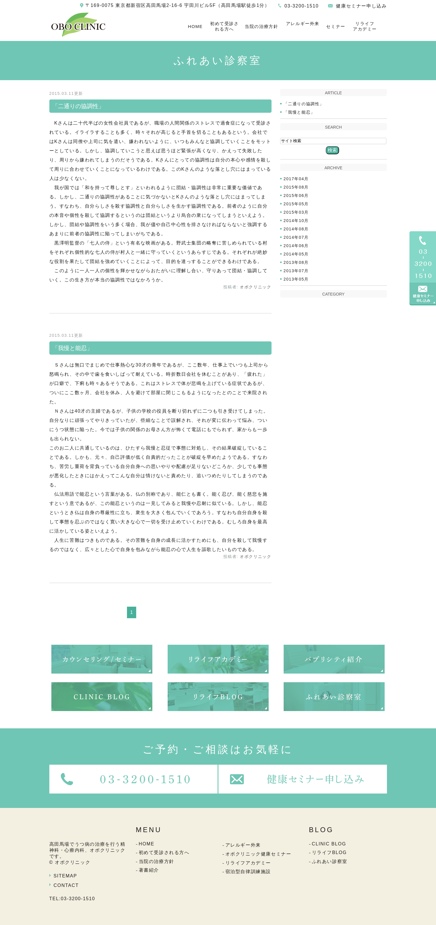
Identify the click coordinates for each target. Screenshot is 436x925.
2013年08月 (296, 262)
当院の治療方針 (261, 26)
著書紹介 (149, 870)
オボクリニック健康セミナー (258, 853)
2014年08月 (296, 229)
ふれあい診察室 (329, 861)
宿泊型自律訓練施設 (248, 871)
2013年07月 (296, 270)
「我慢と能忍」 (72, 348)
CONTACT (66, 885)
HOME (195, 26)
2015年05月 (296, 204)
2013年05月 (296, 279)
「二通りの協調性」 (78, 106)
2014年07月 (296, 237)
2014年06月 (296, 245)
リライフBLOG (329, 852)
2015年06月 (296, 195)
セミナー (335, 26)
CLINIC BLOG (329, 843)
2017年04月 (296, 178)
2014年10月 (296, 220)
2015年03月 (296, 212)
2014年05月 (296, 254)
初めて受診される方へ (224, 26)
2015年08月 (296, 187)
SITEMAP (65, 875)
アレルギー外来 (302, 23)
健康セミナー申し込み (361, 5)
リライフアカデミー (365, 26)
